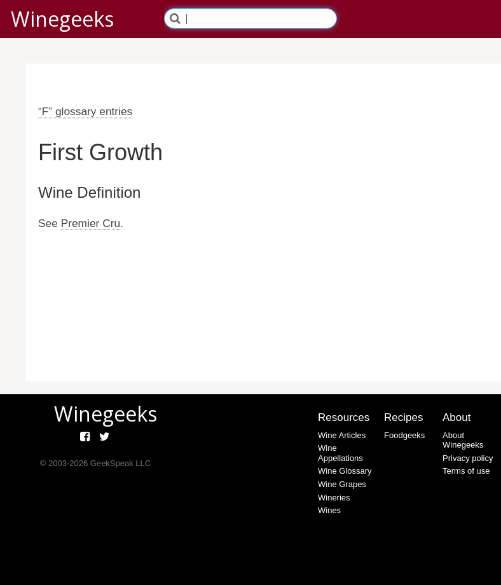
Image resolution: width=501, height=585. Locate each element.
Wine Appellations (340, 453)
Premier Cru (90, 223)
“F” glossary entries (85, 111)
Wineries (334, 497)
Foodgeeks (404, 435)
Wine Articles (342, 435)
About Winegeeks (463, 440)
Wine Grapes (342, 484)
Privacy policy (468, 458)
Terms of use (466, 471)
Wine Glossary (345, 471)
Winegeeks (62, 18)
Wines (329, 510)
